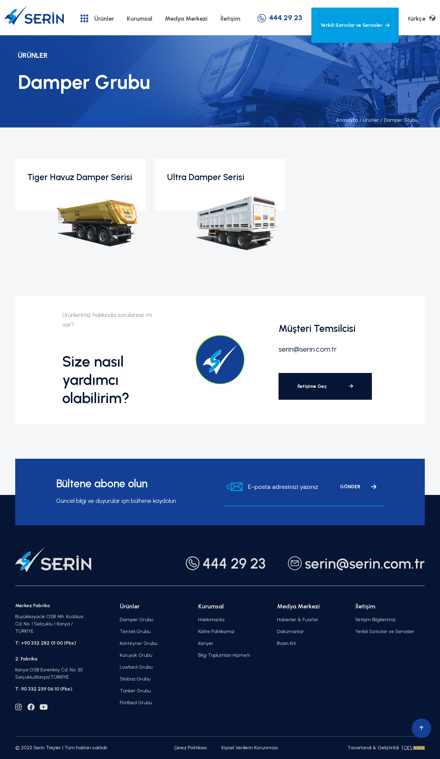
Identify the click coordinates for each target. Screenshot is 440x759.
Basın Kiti (286, 643)
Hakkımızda (211, 619)
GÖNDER (358, 487)
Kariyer (205, 643)
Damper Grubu (399, 120)
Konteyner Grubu (139, 643)
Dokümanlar (290, 631)
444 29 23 (280, 17)
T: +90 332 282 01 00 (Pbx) (45, 643)
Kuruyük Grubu (136, 655)
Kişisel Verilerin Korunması (249, 747)
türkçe (421, 18)
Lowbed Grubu (136, 667)
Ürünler (97, 18)
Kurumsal (139, 18)
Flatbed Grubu (136, 702)
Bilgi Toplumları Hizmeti (224, 655)
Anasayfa (347, 120)
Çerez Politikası (190, 747)
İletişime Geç (325, 386)
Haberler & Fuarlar (297, 619)
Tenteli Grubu (135, 631)
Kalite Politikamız (216, 631)
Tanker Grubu (135, 691)
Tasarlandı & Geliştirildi (386, 747)
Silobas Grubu (135, 679)
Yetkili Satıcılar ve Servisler (355, 25)
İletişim (230, 18)
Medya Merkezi (186, 18)
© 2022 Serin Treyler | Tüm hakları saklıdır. (61, 747)
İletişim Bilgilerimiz (375, 619)
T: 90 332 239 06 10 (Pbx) (43, 689)
